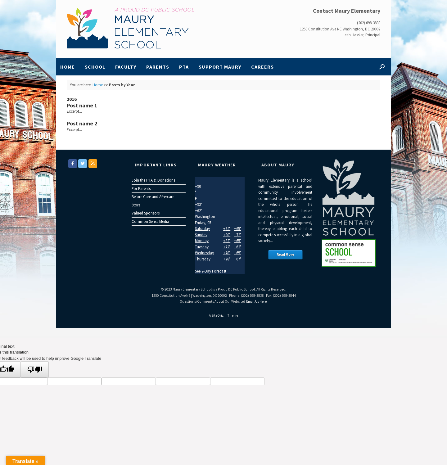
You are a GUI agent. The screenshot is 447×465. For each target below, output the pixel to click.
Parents (157, 67)
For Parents (141, 188)
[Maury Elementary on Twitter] (82, 163)
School (95, 67)
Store (136, 205)
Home (67, 67)
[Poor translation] (35, 369)
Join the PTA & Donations (153, 180)
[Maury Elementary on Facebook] (72, 163)
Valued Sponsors (146, 213)
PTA (184, 67)
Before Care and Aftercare (153, 196)
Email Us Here (256, 301)
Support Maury (220, 67)
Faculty (125, 67)
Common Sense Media (150, 221)
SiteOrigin (219, 315)
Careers (262, 67)
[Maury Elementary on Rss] (92, 163)
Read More (285, 254)
